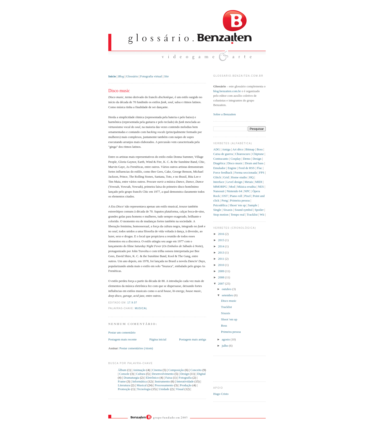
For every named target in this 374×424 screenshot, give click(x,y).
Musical (141, 308)
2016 (221, 234)
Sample (252, 205)
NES (261, 186)
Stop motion (221, 214)
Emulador (219, 168)
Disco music (119, 90)
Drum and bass (254, 163)
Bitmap (250, 149)
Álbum (122, 370)
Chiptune (258, 154)
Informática (139, 381)
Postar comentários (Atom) (136, 348)
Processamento (164, 385)
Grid (226, 177)
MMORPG (220, 186)
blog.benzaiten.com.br (227, 91)
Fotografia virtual (151, 76)
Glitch (217, 177)
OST (225, 196)
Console (124, 374)
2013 (221, 252)
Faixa (168, 377)
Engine (232, 168)
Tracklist (252, 214)
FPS (261, 172)
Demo (246, 158)
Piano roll (236, 196)
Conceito (196, 370)
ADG (216, 149)
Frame (122, 381)
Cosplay (236, 158)
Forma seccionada (245, 172)
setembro (228, 295)
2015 (221, 240)
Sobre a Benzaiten (224, 114)
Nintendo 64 (234, 191)
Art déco (237, 149)
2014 (221, 246)
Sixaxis (227, 210)
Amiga (226, 149)
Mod (232, 186)
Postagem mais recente (122, 339)
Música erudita (246, 186)
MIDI (258, 182)
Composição (176, 370)
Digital (201, 374)
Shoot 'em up (237, 205)
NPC (247, 191)
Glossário (132, 76)
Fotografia (185, 377)
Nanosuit (218, 191)
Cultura (140, 374)
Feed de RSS (247, 168)
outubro (227, 289)
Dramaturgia (131, 377)
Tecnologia (144, 389)
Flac (259, 168)
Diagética (219, 163)
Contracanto (221, 158)
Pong (224, 200)
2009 (221, 271)
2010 (221, 265)
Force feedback (222, 172)
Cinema (157, 370)
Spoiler (259, 210)
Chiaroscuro (242, 154)
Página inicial (157, 339)
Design (184, 374)
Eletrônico (152, 377)
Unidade (164, 389)
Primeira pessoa (240, 200)
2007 (221, 283)
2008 (221, 277)
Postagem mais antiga (192, 339)
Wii (262, 214)
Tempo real (238, 214)
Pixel (247, 196)
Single (217, 210)
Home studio (239, 177)
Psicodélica (220, 205)
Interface (218, 182)
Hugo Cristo (221, 394)
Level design (234, 182)
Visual (180, 389)
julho (225, 345)
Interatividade (185, 381)
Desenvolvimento (163, 374)
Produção (186, 385)
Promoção (124, 389)
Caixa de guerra (223, 154)
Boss (260, 149)
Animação (139, 370)
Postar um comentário (121, 332)
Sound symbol (244, 210)
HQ (251, 177)
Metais (248, 182)
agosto (226, 339)
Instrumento (162, 381)
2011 (221, 258)
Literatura (124, 385)
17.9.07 (132, 302)
